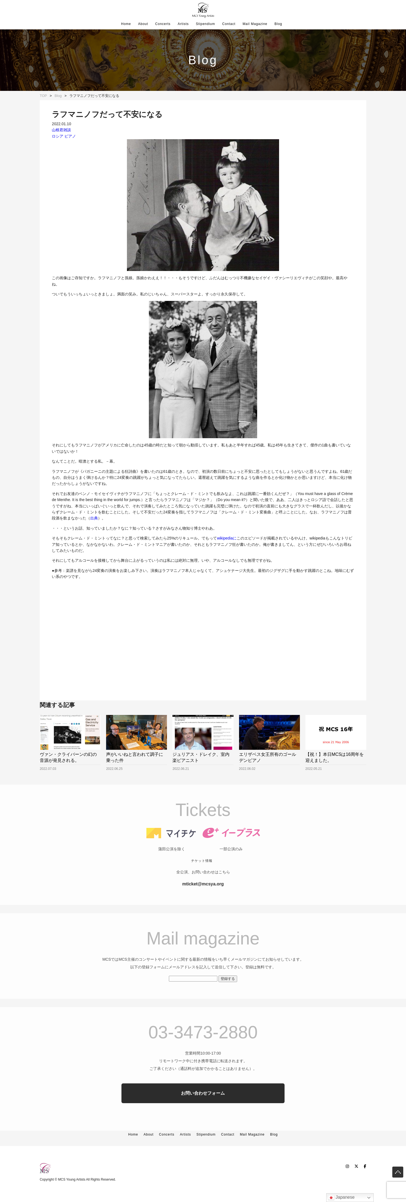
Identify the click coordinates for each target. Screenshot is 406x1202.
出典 (94, 518)
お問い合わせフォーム (203, 1108)
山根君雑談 (61, 130)
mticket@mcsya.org (203, 899)
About (143, 24)
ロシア (57, 136)
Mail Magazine (255, 24)
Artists (183, 24)
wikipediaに (227, 538)
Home (126, 24)
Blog (278, 24)
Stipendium (205, 24)
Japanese (341, 1197)
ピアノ (70, 136)
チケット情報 (201, 876)
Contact (228, 24)
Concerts (163, 24)
